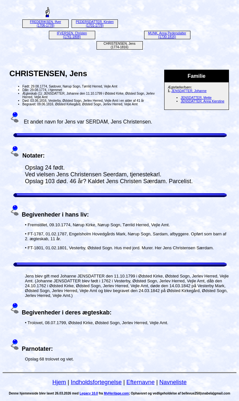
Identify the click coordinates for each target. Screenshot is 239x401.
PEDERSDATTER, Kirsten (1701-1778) (95, 23)
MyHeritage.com (116, 393)
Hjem (59, 382)
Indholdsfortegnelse (96, 382)
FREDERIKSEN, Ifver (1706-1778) (45, 23)
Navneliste (173, 382)
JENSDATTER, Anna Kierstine (202, 101)
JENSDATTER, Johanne (189, 91)
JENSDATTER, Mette (196, 98)
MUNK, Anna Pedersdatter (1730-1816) (167, 35)
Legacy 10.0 (89, 393)
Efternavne (140, 382)
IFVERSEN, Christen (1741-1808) (72, 35)
